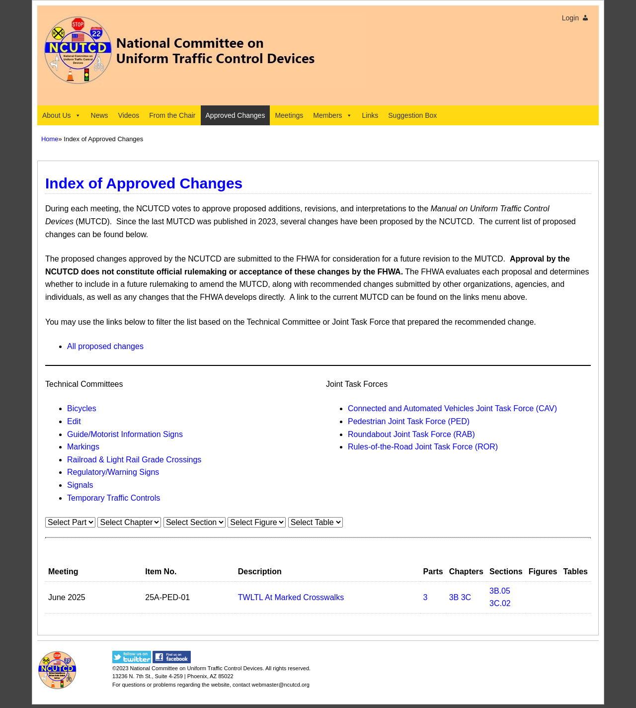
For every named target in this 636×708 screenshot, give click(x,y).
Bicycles (81, 408)
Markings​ (83, 446)
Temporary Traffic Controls (113, 498)
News (99, 115)
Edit (74, 421)
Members (332, 115)
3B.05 (499, 591)
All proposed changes (105, 346)
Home (50, 139)
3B (454, 597)
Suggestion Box (412, 115)
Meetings (289, 115)
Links (370, 115)
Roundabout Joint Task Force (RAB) (411, 434)
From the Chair (172, 115)
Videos (129, 115)
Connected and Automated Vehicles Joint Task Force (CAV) (452, 408)
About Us (61, 115)
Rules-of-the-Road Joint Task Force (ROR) (423, 446)
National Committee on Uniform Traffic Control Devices (196, 668)
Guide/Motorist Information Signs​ (125, 434)
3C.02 (500, 603)
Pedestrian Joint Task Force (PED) (409, 421)
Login (570, 18)
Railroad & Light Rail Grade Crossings (134, 459)
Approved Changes (235, 115)
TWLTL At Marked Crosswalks (291, 597)
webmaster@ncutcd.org (281, 685)
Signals (80, 485)
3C (466, 597)
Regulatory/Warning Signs (113, 472)
